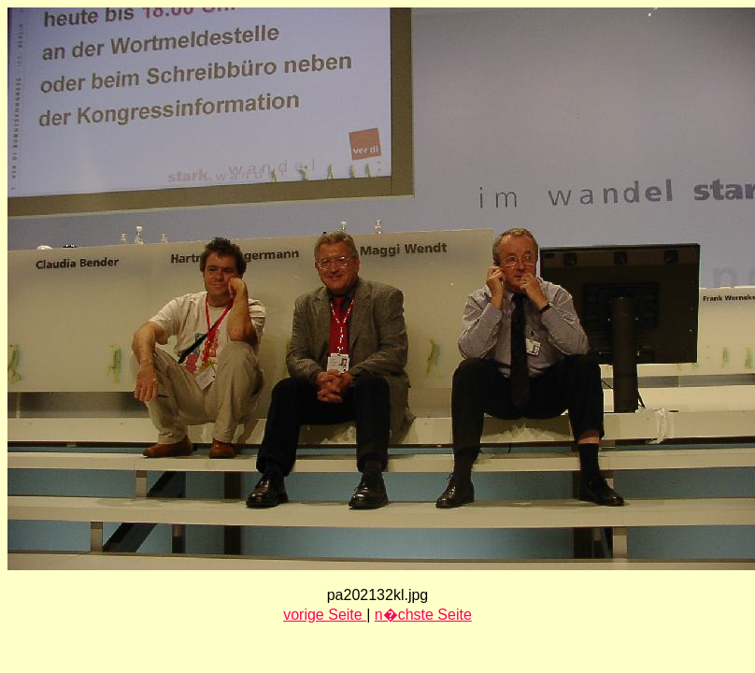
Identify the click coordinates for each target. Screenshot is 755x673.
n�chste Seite (423, 615)
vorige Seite (324, 615)
